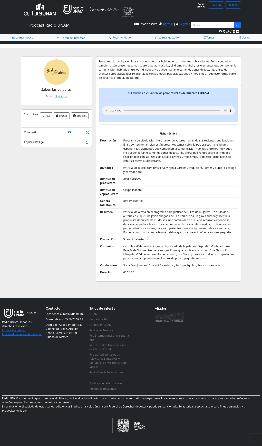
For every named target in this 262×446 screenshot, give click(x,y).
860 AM (233, 5)
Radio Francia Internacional (106, 372)
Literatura (61, 96)
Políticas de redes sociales (105, 383)
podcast (80, 116)
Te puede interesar (71, 38)
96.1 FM (216, 5)
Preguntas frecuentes (103, 389)
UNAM (93, 314)
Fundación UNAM (100, 325)
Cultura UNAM (98, 319)
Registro (184, 24)
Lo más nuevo (22, 37)
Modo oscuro (150, 24)
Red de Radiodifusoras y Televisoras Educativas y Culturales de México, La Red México (107, 361)
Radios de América (101, 330)
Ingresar (167, 24)
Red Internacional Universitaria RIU (109, 337)
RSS (46, 116)
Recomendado (120, 37)
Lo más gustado (167, 37)
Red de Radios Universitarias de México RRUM (107, 347)
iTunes (61, 116)
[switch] (136, 24)
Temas (209, 37)
